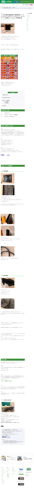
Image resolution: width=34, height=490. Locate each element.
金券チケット (28, 20)
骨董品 (27, 25)
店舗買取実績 (7, 7)
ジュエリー (3, 473)
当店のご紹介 (4, 105)
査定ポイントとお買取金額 (5, 100)
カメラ (27, 26)
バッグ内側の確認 (6, 102)
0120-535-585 (26, 4)
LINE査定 (31, 1)
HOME (2, 7)
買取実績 (13, 4)
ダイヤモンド (28, 19)
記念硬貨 (27, 24)
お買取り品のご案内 (5, 94)
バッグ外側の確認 (6, 101)
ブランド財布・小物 (4, 470)
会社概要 (13, 469)
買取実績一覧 (8, 469)
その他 (27, 30)
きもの (27, 28)
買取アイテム (8, 4)
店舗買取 (22, 1)
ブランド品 (2, 19)
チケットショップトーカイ (20, 467)
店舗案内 (17, 4)
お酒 (27, 22)
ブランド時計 (3, 472)
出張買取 (28, 1)
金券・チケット (3, 483)
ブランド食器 (28, 27)
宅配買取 (25, 1)
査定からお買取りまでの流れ (6, 97)
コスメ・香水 (28, 29)
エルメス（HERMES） (12, 19)
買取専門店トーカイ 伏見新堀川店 (12, 7)
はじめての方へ (4, 4)
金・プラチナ (3, 471)
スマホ (27, 21)
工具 (27, 23)
